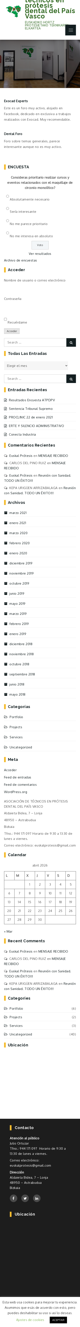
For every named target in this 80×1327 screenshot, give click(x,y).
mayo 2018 (17, 694)
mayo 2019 (17, 604)
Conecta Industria (22, 434)
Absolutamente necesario (30, 199)
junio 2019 (16, 593)
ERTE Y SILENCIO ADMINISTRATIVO (36, 426)
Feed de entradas (17, 777)
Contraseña (13, 299)
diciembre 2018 (20, 644)
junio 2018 (16, 684)
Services (16, 737)
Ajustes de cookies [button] (30, 1320)
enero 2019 (17, 634)
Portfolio (16, 717)
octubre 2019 (19, 583)
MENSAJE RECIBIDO (53, 456)
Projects (16, 727)
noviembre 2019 (21, 573)
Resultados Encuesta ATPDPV (32, 400)
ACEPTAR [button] (58, 1320)
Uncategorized (21, 747)
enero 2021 (17, 523)
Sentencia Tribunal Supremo (31, 409)
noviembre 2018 (21, 654)
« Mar (8, 931)
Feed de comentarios (20, 785)
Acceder (12, 331)
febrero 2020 (19, 543)
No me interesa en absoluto (31, 236)
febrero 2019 (19, 624)
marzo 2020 (18, 533)
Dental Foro (13, 134)
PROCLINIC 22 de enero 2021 (31, 417)
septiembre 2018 (22, 674)
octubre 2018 (19, 664)
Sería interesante (23, 212)
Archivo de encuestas (20, 260)
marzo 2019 (18, 614)
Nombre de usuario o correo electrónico (35, 280)
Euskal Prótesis (21, 456)
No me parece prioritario (29, 224)
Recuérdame (17, 322)
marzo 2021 (17, 513)
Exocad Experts (16, 101)
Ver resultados (40, 254)
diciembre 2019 (20, 563)
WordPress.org (15, 792)
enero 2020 (18, 553)
